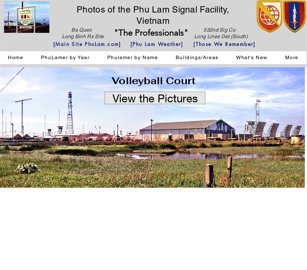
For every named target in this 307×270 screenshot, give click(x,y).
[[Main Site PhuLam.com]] (87, 44)
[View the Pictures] (155, 98)
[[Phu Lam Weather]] (157, 44)
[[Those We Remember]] (224, 44)
